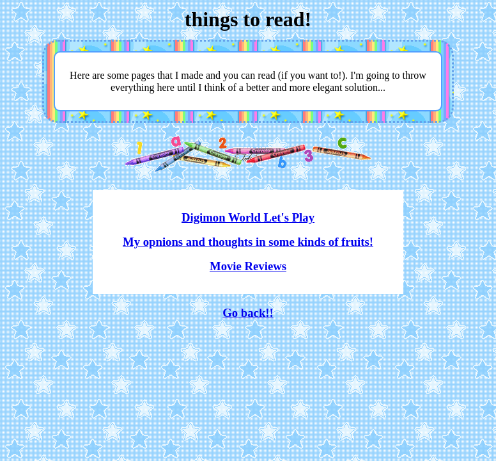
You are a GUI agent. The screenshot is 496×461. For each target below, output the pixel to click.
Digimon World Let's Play (248, 217)
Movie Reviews (248, 266)
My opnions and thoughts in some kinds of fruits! (248, 241)
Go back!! (248, 312)
